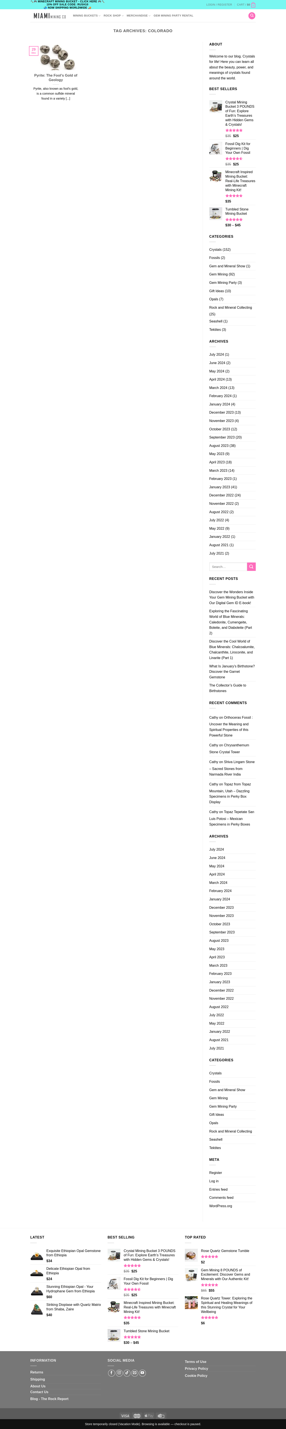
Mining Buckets (87, 16)
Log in (214, 1181)
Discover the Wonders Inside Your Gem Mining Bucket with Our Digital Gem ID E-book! (231, 597)
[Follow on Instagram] (119, 1373)
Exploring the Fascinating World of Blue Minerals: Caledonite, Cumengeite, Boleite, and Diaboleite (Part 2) (230, 622)
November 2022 (221, 503)
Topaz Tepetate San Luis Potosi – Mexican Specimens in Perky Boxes (231, 818)
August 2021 (219, 545)
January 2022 (219, 536)
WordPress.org (220, 1206)
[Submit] (251, 567)
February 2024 (220, 396)
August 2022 (219, 512)
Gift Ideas (216, 291)
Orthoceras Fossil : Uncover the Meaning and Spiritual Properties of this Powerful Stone (231, 726)
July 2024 (216, 354)
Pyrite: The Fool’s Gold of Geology (55, 77)
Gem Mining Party (223, 282)
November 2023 (221, 421)
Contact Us (39, 1392)
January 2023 (219, 487)
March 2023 (218, 470)
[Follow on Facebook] (111, 1373)
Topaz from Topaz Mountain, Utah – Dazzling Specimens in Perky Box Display (230, 793)
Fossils (214, 258)
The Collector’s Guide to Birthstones (227, 688)
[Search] (251, 15)
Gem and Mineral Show (227, 266)
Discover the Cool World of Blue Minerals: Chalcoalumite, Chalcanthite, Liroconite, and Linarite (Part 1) (232, 650)
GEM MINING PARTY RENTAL (173, 15)
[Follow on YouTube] (142, 1373)
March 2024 (218, 388)
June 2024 (217, 363)
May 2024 (216, 371)
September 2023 (222, 437)
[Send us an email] (134, 1373)
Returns (36, 1372)
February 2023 (220, 479)
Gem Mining (218, 274)
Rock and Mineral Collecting (230, 307)
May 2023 (216, 454)
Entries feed (218, 1189)
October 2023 (219, 429)
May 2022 (216, 528)
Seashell (215, 321)
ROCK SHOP (114, 16)
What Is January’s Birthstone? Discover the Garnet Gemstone (232, 671)
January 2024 (219, 404)
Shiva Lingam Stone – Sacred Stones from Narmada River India (232, 768)
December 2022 (221, 495)
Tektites (215, 329)
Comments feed (221, 1197)
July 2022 (216, 520)
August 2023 (219, 446)
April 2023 (217, 462)
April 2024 (217, 379)
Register (215, 1173)
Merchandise (139, 16)
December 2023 (221, 412)
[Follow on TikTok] (127, 1373)
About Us (38, 1386)
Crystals (215, 249)
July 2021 (216, 553)
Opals (213, 299)
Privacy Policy (196, 1368)
